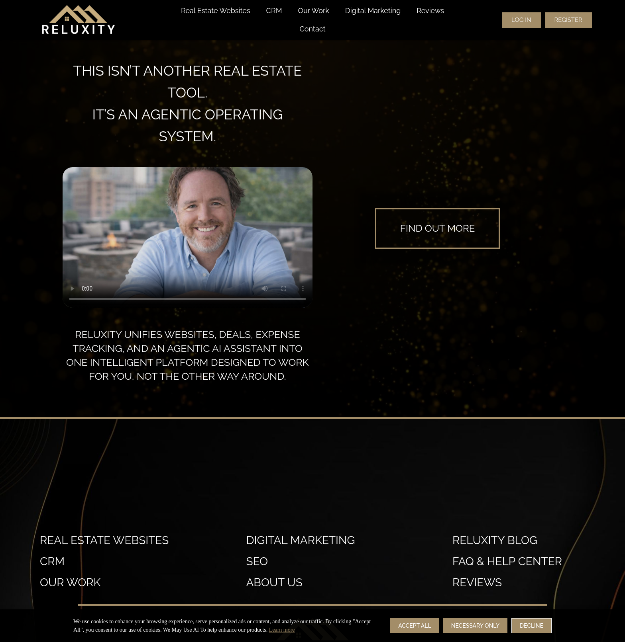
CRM (274, 10)
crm (52, 561)
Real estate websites (104, 540)
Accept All (414, 625)
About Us (274, 582)
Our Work (313, 10)
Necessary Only (475, 625)
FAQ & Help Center (507, 561)
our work (70, 582)
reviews (477, 582)
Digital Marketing (373, 10)
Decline (531, 625)
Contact (312, 29)
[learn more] (437, 228)
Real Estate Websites (215, 10)
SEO (257, 561)
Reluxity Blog (494, 540)
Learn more (282, 630)
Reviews (430, 10)
